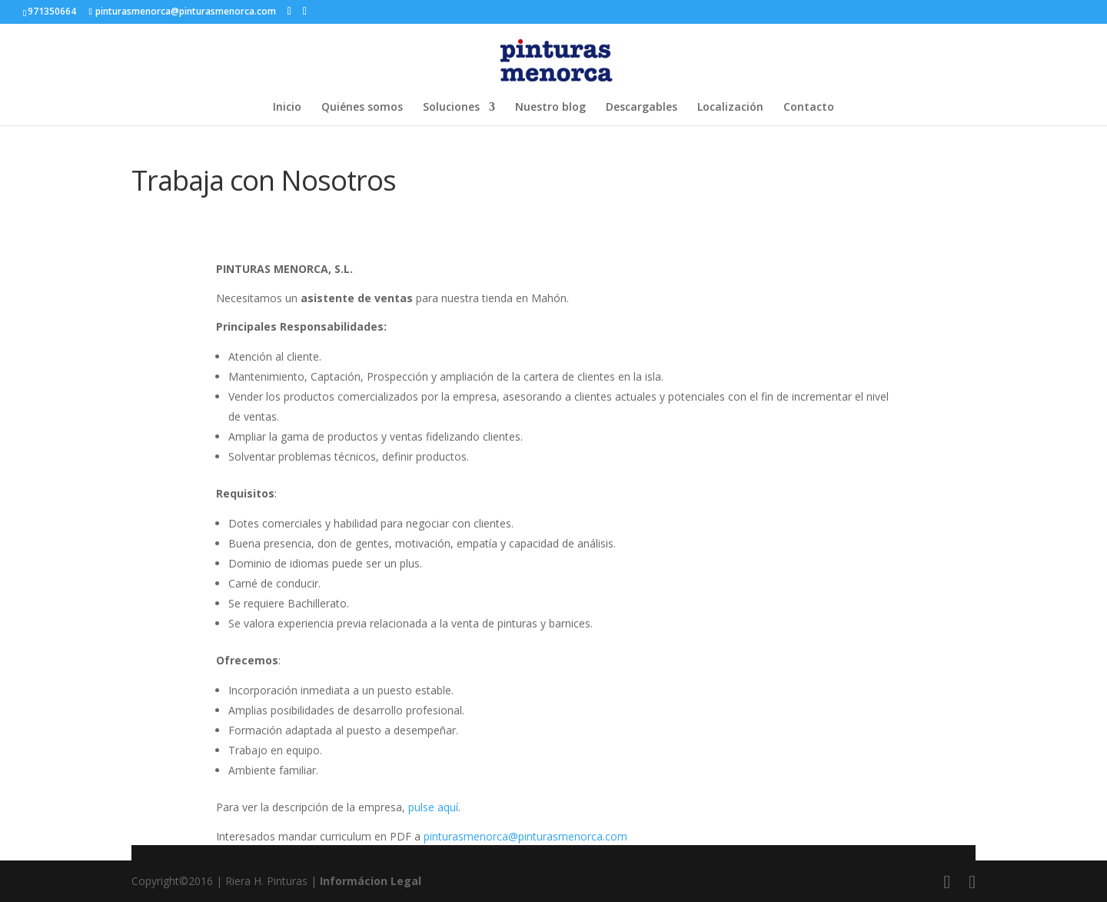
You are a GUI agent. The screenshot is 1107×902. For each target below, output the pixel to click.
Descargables (641, 108)
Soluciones (451, 108)
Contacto (808, 108)
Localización (730, 108)
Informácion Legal (370, 881)
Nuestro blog (550, 108)
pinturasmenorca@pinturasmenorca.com (525, 836)
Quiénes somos (362, 108)
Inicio (287, 108)
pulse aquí (433, 807)
